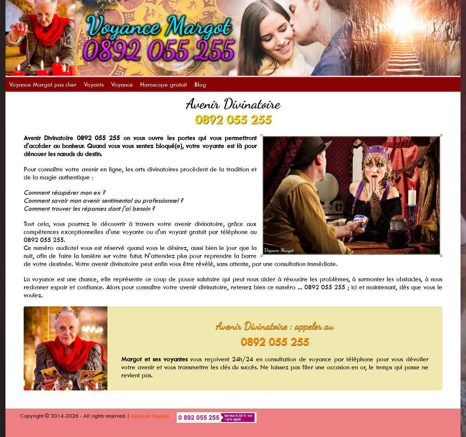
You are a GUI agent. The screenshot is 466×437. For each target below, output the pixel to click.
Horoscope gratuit (163, 84)
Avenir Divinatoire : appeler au (275, 325)
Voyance (122, 84)
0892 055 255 (233, 119)
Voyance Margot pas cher (42, 84)
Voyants (94, 84)
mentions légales (150, 415)
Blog (200, 84)
